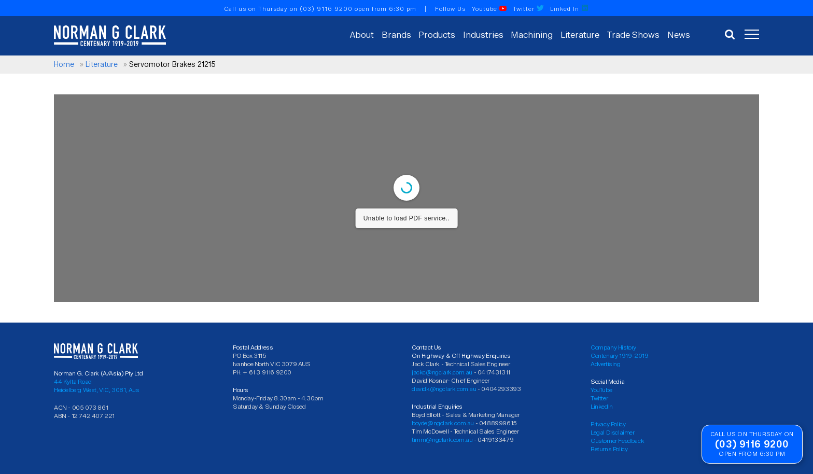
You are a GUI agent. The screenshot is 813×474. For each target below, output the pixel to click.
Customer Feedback (617, 440)
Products (436, 35)
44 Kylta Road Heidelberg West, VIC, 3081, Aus (96, 386)
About (362, 35)
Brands (396, 35)
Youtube (489, 8)
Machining (532, 35)
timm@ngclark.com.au (442, 439)
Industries (483, 35)
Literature (579, 35)
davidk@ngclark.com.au (444, 389)
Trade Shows (633, 35)
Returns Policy (609, 449)
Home (64, 64)
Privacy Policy (608, 424)
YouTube (601, 390)
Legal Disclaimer (613, 432)
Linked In (569, 8)
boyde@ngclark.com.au (443, 423)
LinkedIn (602, 406)
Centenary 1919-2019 (619, 355)
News (678, 35)
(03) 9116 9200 (326, 8)
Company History (613, 347)
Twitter (528, 8)
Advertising (606, 364)
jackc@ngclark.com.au (442, 372)
